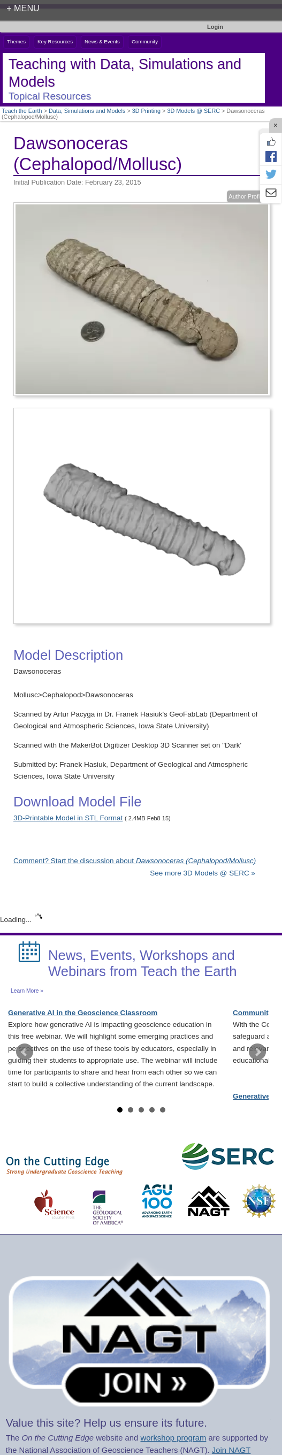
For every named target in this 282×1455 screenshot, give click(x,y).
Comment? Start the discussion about (134, 861)
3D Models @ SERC (193, 111)
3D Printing (146, 111)
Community (145, 41)
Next (257, 1052)
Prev (24, 1052)
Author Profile (246, 196)
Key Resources (55, 41)
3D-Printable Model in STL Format (68, 818)
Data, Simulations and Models (87, 111)
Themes (16, 41)
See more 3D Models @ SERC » (202, 873)
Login (215, 27)
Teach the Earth (22, 111)
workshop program (173, 1438)
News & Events (102, 41)
